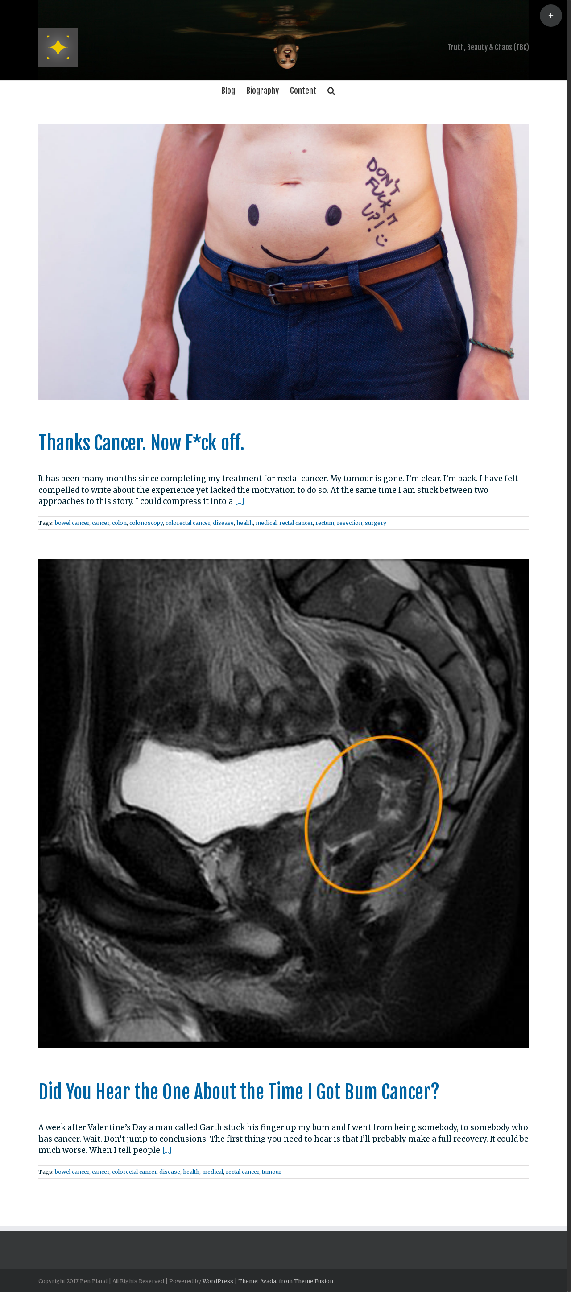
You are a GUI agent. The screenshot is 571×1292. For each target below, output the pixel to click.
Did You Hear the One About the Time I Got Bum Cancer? (238, 1092)
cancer (100, 523)
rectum (324, 523)
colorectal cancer (188, 523)
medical (266, 523)
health (244, 523)
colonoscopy (146, 523)
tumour (271, 1171)
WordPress (218, 1281)
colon (119, 523)
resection (349, 523)
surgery (375, 523)
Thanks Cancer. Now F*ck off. (141, 443)
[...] (239, 501)
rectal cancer (296, 523)
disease (223, 523)
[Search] (331, 90)
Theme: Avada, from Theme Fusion (285, 1281)
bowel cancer (72, 523)
